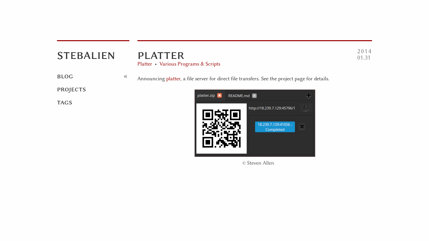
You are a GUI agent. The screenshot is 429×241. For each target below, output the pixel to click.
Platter (144, 64)
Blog (65, 75)
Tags (64, 101)
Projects (71, 88)
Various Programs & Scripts (190, 64)
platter (173, 79)
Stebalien (86, 54)
